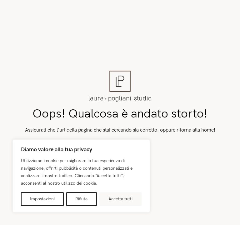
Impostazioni (42, 199)
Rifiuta (81, 199)
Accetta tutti (120, 199)
